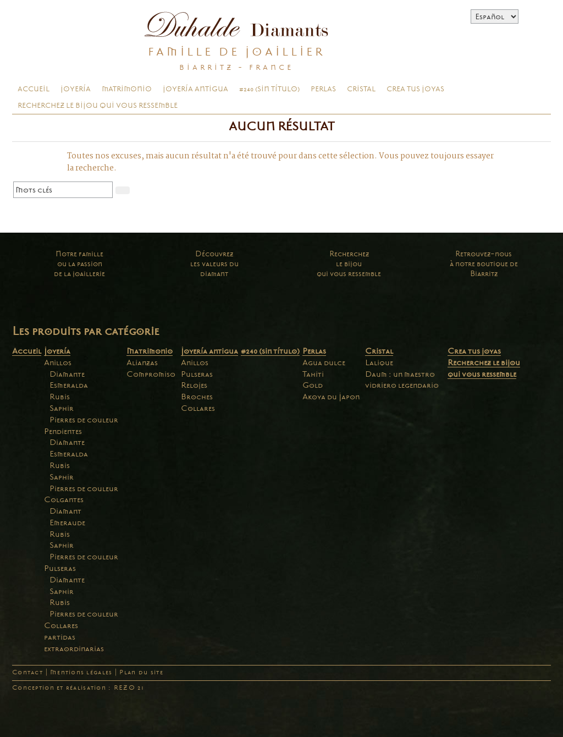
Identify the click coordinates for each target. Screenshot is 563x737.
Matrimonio (127, 89)
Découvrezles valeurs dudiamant (214, 264)
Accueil (33, 89)
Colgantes (64, 499)
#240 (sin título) (269, 89)
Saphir (61, 408)
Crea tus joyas (415, 89)
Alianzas (142, 362)
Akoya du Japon (331, 396)
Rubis (59, 396)
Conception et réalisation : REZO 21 (78, 687)
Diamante (67, 374)
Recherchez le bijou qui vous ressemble (98, 105)
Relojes (194, 385)
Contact (27, 672)
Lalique (379, 362)
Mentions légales (81, 672)
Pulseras (60, 568)
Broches (197, 396)
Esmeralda (68, 385)
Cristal (361, 89)
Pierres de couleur (83, 419)
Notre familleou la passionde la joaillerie (79, 264)
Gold (312, 385)
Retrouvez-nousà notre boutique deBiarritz (484, 264)
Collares (61, 625)
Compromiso (150, 374)
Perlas (323, 89)
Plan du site (141, 672)
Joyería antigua (195, 89)
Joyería (75, 89)
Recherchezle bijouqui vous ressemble (349, 264)
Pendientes (63, 431)
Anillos (57, 362)
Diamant (65, 511)
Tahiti (313, 374)
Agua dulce (323, 362)
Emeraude (67, 522)
